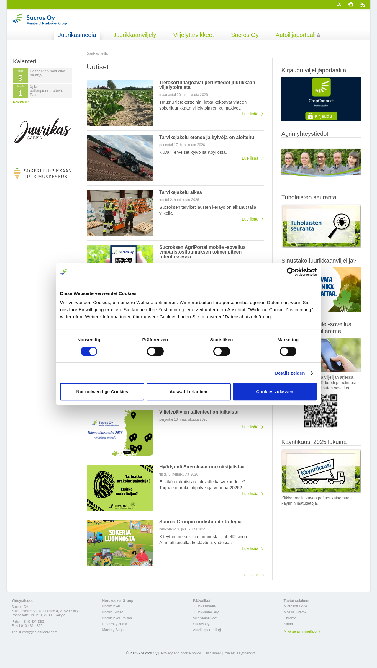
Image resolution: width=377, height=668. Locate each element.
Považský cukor (114, 624)
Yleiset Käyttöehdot (240, 653)
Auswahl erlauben (188, 391)
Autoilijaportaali (296, 35)
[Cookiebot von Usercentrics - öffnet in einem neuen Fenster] (291, 271)
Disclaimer (212, 653)
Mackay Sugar (113, 630)
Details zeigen (290, 372)
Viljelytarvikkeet (193, 35)
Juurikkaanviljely (134, 35)
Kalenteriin (21, 102)
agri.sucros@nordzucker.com (35, 632)
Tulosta (350, 4)
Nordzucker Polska (117, 618)
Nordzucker (111, 606)
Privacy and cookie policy (181, 653)
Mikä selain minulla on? (302, 631)
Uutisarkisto (254, 575)
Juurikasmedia (77, 35)
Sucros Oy (244, 35)
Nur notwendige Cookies (102, 391)
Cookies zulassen (275, 391)
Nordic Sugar (112, 612)
